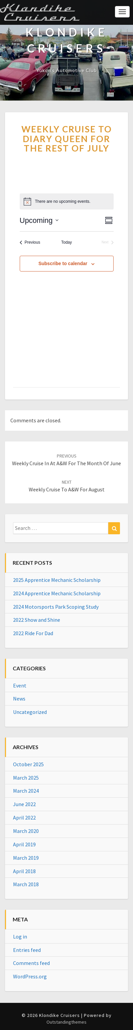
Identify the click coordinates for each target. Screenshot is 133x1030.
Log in (20, 936)
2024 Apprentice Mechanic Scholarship (57, 593)
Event (19, 685)
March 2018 (26, 884)
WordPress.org (30, 976)
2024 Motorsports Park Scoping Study (56, 606)
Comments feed (31, 963)
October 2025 (28, 764)
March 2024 (26, 790)
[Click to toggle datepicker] (39, 220)
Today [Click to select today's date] (66, 242)
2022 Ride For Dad (33, 633)
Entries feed (27, 950)
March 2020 (26, 831)
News (19, 698)
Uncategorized (30, 712)
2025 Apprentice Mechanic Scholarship (57, 580)
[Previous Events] (30, 242)
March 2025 (26, 777)
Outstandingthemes (66, 1022)
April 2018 (24, 871)
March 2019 (26, 857)
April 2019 (24, 844)
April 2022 (24, 817)
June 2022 (24, 804)
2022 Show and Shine (36, 619)
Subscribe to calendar (62, 263)
